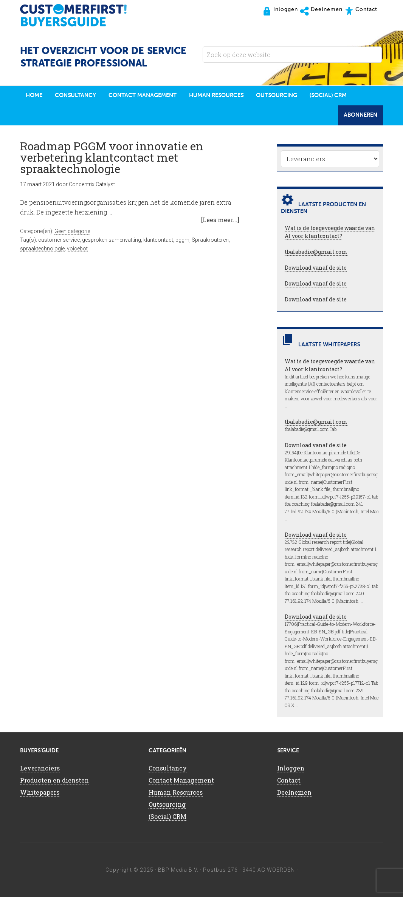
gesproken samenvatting (111, 240)
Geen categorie (72, 231)
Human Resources (176, 792)
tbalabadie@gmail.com (316, 251)
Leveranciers (40, 768)
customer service (59, 240)
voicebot (77, 248)
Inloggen (290, 768)
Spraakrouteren (210, 240)
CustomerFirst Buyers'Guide (80, 15)
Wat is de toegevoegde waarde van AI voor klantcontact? (330, 231)
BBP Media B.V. (178, 870)
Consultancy (168, 768)
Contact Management (181, 780)
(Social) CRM (167, 816)
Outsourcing (167, 804)
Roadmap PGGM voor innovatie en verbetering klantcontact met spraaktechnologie (111, 157)
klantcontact (158, 240)
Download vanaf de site (316, 267)
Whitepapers (39, 792)
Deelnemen (294, 792)
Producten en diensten (54, 780)
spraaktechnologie (42, 248)
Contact (289, 780)
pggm (182, 240)
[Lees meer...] (220, 220)
